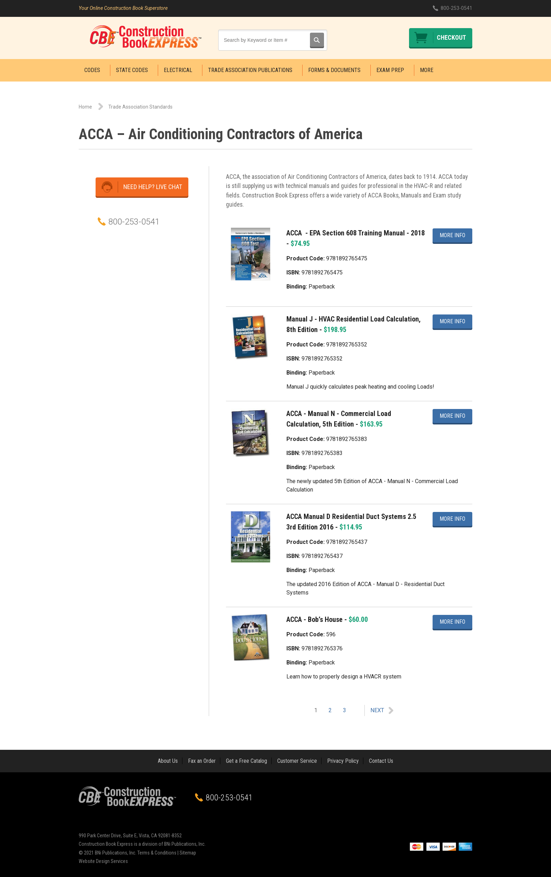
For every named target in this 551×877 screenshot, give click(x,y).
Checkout (451, 37)
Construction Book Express (145, 36)
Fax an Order (202, 761)
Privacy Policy (343, 761)
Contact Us (381, 761)
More (426, 70)
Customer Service (297, 761)
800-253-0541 (456, 8)
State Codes (132, 70)
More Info (452, 234)
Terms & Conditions (156, 853)
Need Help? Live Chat (152, 186)
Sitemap (188, 853)
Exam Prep (390, 70)
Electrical (178, 70)
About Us (168, 761)
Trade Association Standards (140, 107)
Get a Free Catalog (246, 761)
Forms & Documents (334, 70)
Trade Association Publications (250, 70)
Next (377, 710)
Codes (92, 70)
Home (85, 107)
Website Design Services (103, 861)
